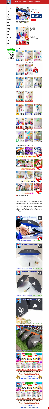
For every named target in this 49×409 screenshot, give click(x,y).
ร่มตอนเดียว (23, 3)
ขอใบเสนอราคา (37, 3)
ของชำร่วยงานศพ (31, 1)
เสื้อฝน (26, 3)
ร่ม (14, 1)
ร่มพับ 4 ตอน (19, 3)
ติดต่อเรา (40, 3)
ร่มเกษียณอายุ (36, 1)
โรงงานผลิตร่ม (16, 3)
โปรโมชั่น (29, 3)
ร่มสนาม (13, 3)
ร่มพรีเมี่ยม (16, 1)
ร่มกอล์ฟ (39, 1)
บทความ (33, 3)
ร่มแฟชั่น (20, 1)
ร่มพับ (31, 3)
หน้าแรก (13, 1)
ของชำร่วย (27, 1)
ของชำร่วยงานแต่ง (23, 1)
